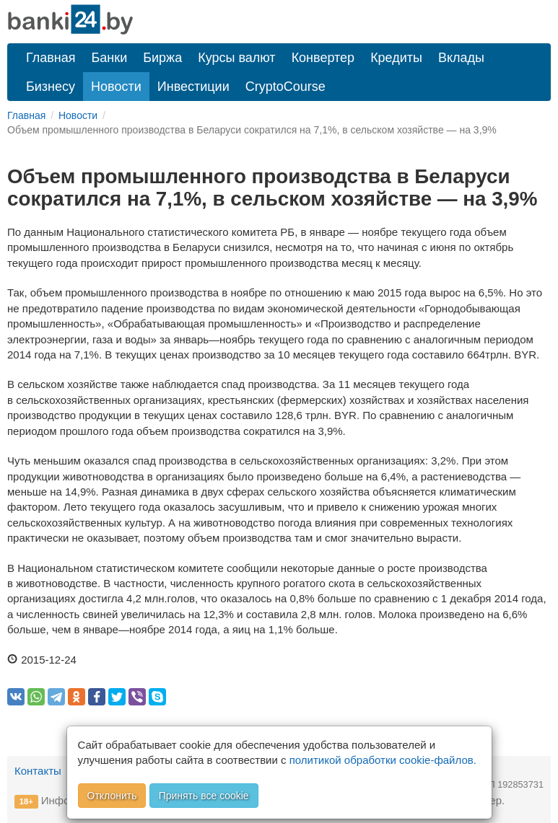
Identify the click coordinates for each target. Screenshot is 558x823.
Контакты (37, 771)
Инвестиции (193, 86)
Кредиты (396, 57)
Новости (116, 86)
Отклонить (112, 795)
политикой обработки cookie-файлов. (382, 760)
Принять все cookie (204, 795)
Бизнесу (50, 86)
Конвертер (323, 57)
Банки (110, 57)
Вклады (461, 57)
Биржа (162, 57)
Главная (51, 57)
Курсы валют (236, 57)
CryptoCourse (285, 86)
